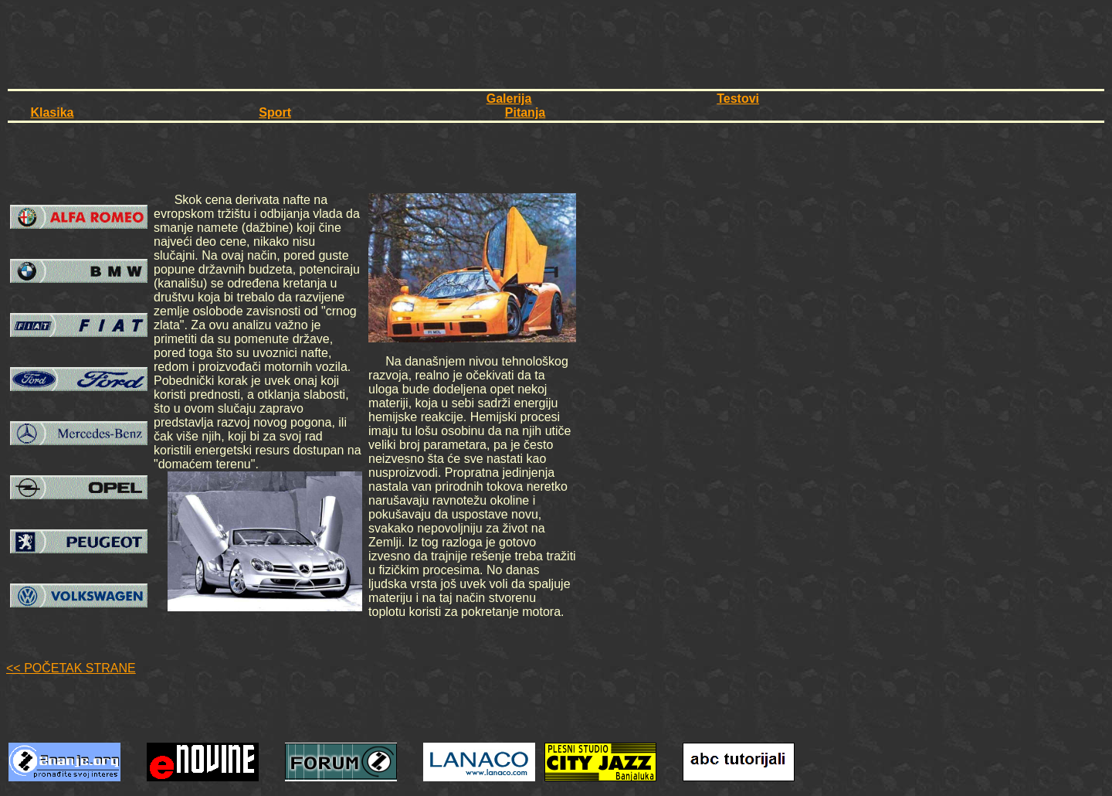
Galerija (509, 98)
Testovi (738, 98)
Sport (275, 112)
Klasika (51, 112)
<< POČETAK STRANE (71, 668)
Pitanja (525, 112)
